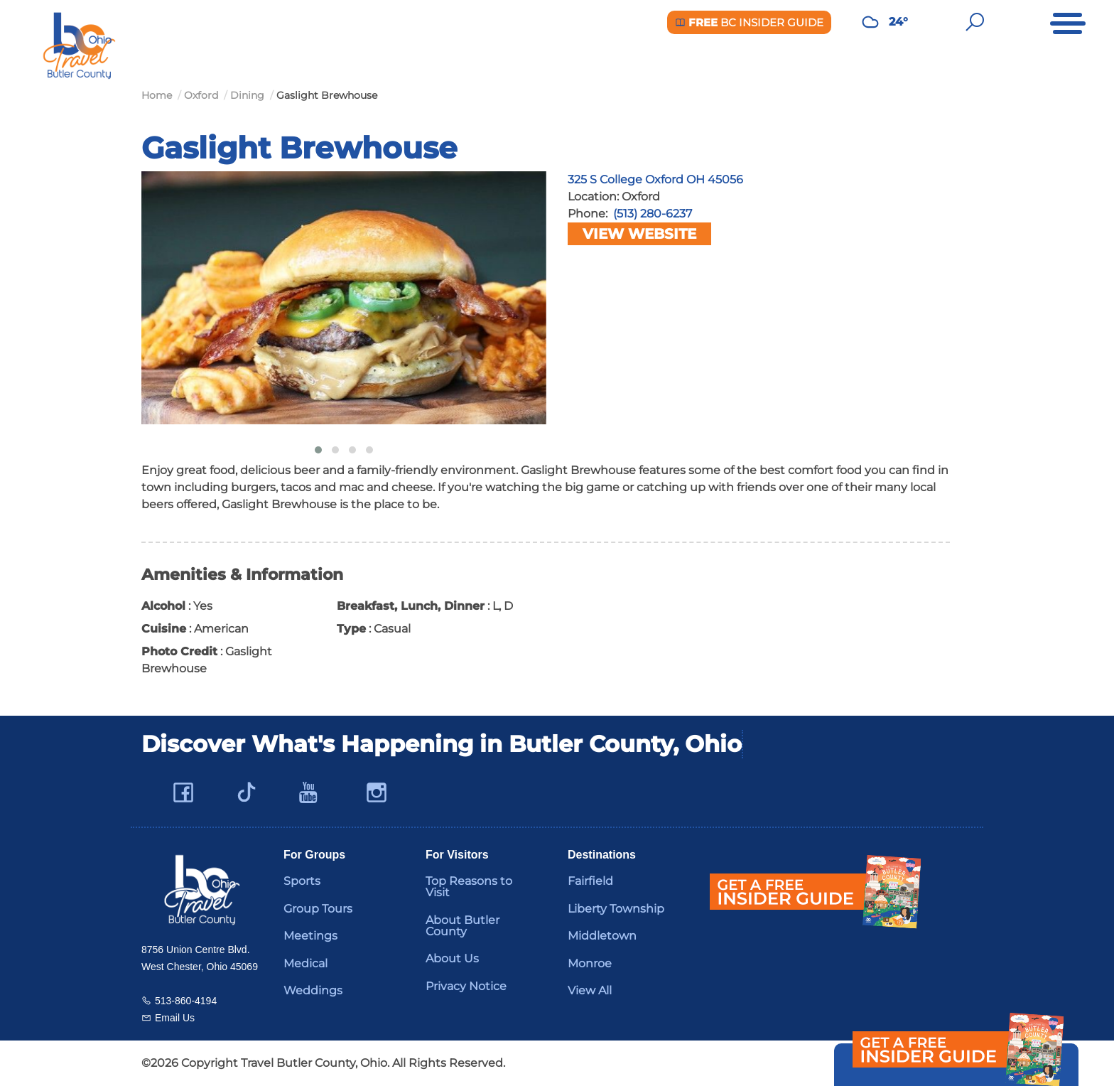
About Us (452, 958)
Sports (301, 881)
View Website (639, 233)
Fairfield (590, 881)
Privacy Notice (466, 986)
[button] (318, 450)
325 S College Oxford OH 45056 (655, 179)
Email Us (175, 1017)
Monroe (590, 963)
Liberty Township (616, 908)
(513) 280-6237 (652, 213)
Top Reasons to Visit (469, 886)
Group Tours (317, 908)
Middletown (602, 935)
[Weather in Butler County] (870, 22)
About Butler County (462, 925)
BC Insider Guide (749, 22)
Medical (305, 963)
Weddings (312, 990)
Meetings (310, 935)
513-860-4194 (186, 1000)
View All (590, 990)
